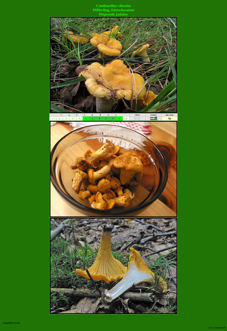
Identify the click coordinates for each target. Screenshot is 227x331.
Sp (169, 118)
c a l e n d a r (90, 115)
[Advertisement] (113, 2)
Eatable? (153, 115)
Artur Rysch (220, 327)
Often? (137, 115)
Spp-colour (169, 115)
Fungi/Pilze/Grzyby (11, 323)
